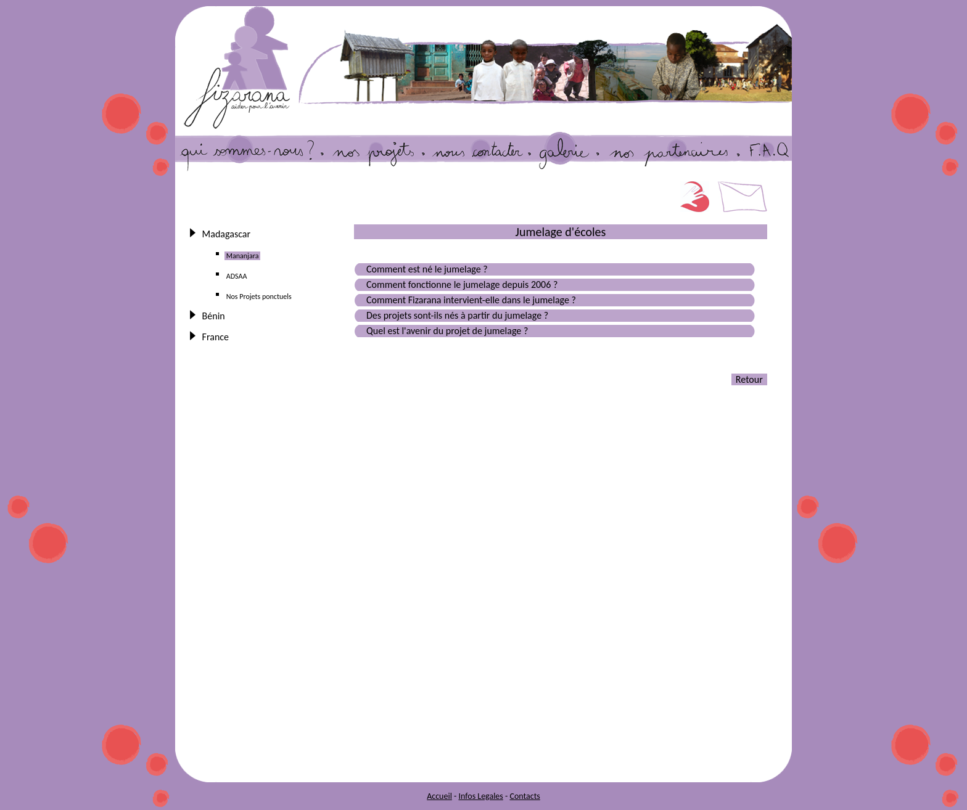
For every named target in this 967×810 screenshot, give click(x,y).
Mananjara (242, 256)
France (215, 337)
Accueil (439, 796)
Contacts (524, 796)
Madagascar (226, 234)
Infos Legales (480, 796)
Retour (749, 379)
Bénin (213, 316)
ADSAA (236, 276)
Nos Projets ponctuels (258, 296)
